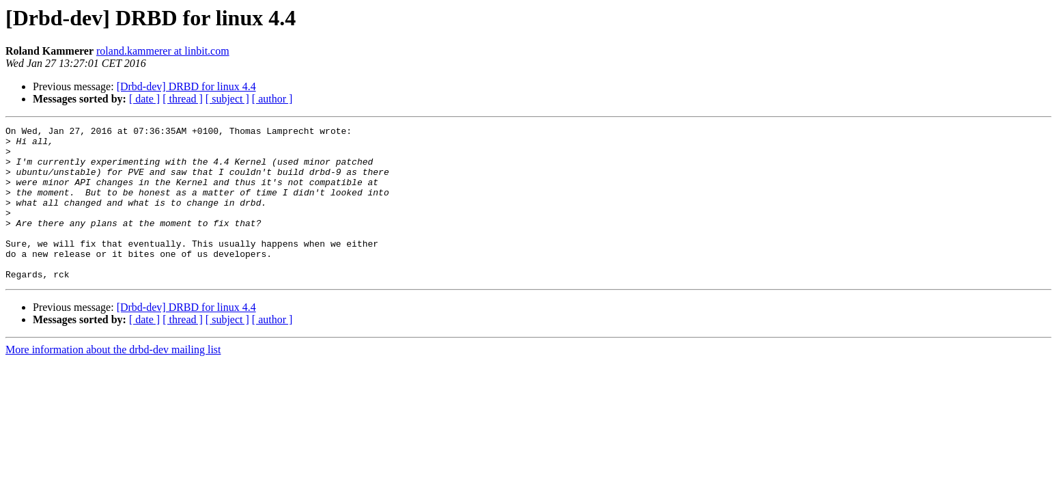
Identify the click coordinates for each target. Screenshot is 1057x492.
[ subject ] (227, 99)
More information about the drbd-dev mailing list (113, 380)
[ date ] (144, 99)
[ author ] (272, 99)
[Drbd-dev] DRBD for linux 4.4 (186, 86)
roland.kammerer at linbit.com (162, 51)
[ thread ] (183, 99)
